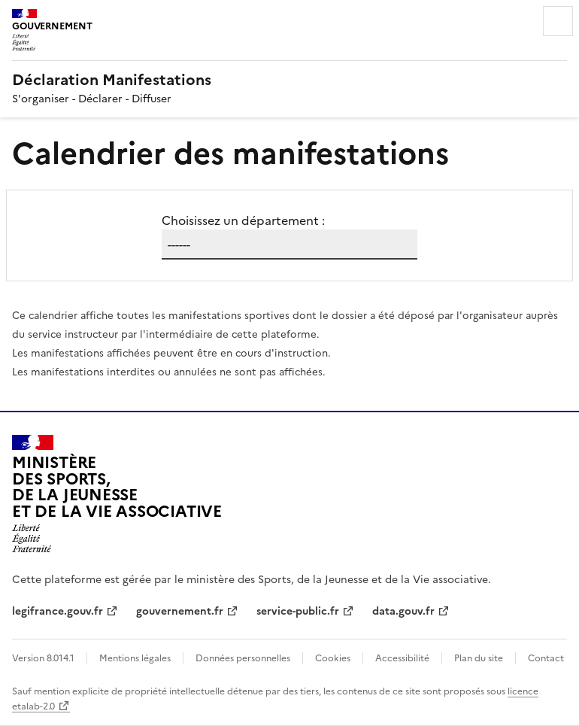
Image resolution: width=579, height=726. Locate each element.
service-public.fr (297, 611)
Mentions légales (135, 658)
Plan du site (478, 658)
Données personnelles (243, 658)
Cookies (332, 658)
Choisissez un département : (243, 220)
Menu (558, 21)
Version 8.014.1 (43, 658)
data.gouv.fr (403, 611)
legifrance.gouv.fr (57, 611)
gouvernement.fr (179, 611)
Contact (546, 658)
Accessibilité (402, 658)
